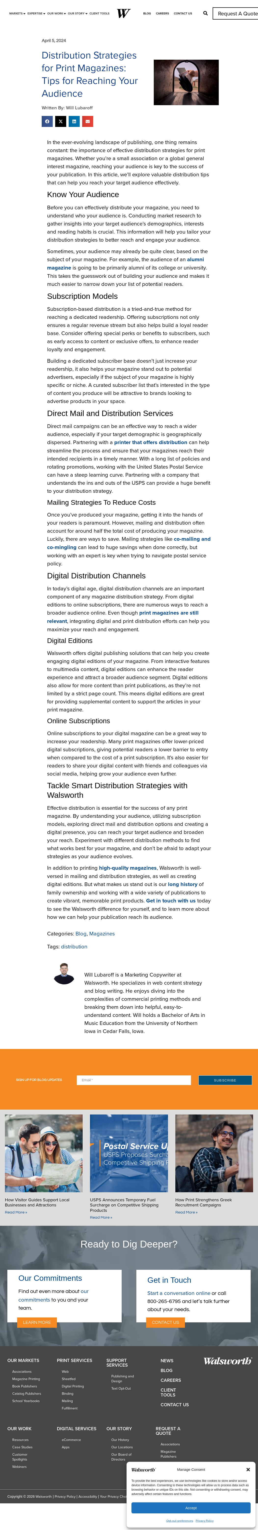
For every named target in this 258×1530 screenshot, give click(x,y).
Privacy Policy (205, 1521)
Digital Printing (73, 1386)
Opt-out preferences (179, 1521)
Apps (66, 1447)
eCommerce (71, 1439)
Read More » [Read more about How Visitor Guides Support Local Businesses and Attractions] (16, 1212)
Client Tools (168, 1392)
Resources (20, 1439)
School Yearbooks (26, 1400)
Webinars (19, 1466)
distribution (74, 946)
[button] (248, 1469)
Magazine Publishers (169, 1454)
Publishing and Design (122, 1379)
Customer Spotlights (19, 1457)
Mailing (67, 1400)
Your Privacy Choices (116, 1496)
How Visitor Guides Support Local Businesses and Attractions (37, 1202)
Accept (191, 1508)
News (167, 1360)
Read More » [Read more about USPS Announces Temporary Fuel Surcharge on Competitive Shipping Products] (101, 1217)
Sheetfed (69, 1378)
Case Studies (22, 1447)
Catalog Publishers (26, 1393)
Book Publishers (24, 1386)
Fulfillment (69, 1408)
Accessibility (87, 1496)
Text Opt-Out (121, 1388)
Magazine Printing (26, 1378)
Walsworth (44, 1496)
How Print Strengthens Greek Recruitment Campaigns (203, 1202)
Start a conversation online (178, 1293)
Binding (67, 1393)
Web (65, 1371)
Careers (162, 13)
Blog (147, 13)
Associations (22, 1371)
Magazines (102, 933)
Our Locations (122, 1447)
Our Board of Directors (121, 1457)
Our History (120, 1439)
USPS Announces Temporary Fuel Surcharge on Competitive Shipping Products (124, 1205)
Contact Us (183, 13)
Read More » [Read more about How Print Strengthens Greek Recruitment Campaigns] (186, 1212)
